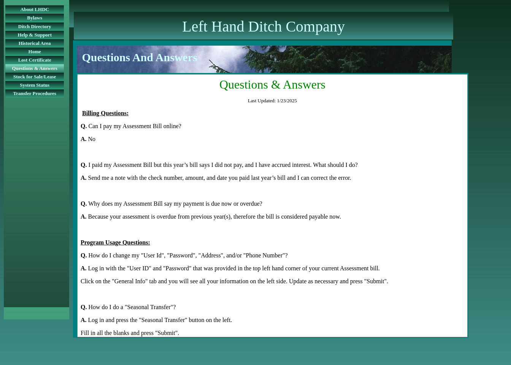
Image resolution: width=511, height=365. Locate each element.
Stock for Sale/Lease (34, 76)
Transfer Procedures (34, 93)
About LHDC (34, 9)
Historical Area (35, 43)
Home (35, 51)
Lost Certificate (34, 60)
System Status (34, 85)
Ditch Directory (34, 26)
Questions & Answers (34, 68)
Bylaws (34, 18)
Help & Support (34, 35)
